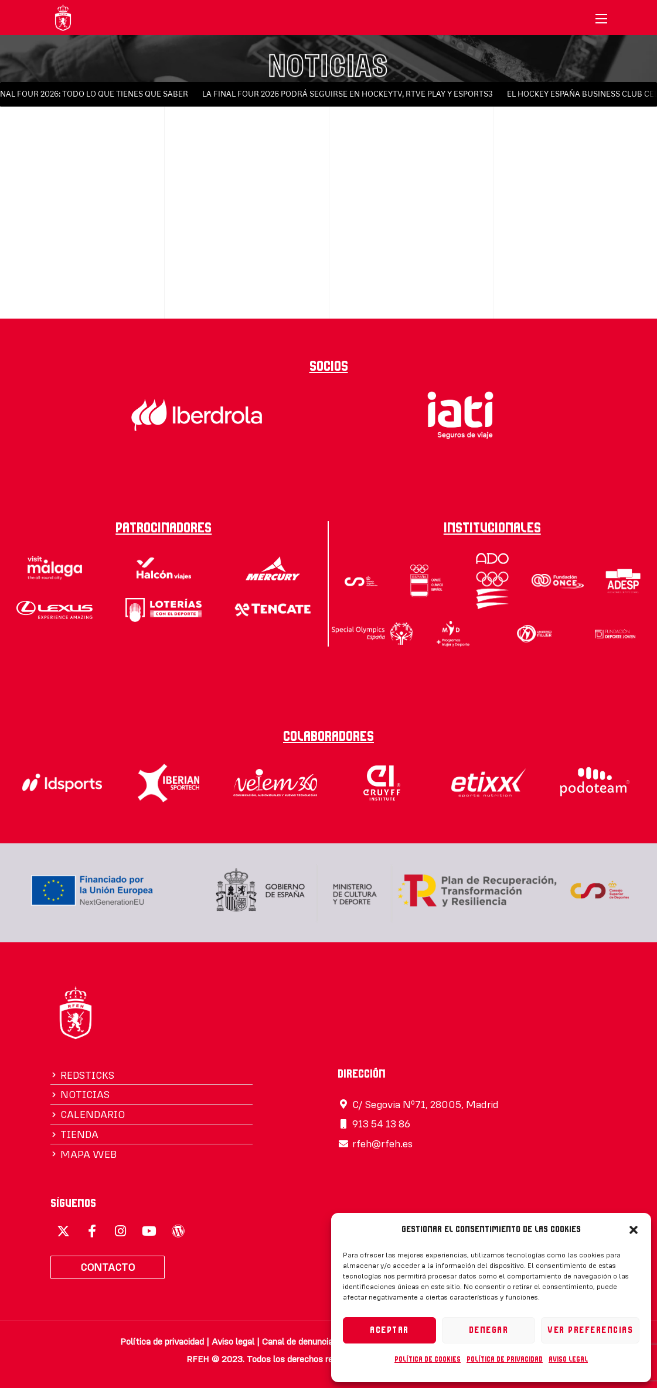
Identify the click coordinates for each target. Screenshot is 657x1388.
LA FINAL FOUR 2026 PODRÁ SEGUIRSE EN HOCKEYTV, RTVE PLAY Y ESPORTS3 (351, 94)
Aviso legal (568, 1359)
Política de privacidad (505, 1359)
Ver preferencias (590, 1330)
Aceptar (389, 1330)
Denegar (489, 1330)
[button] (633, 1230)
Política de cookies (427, 1359)
